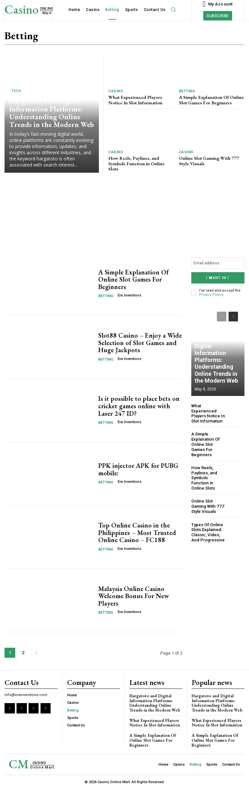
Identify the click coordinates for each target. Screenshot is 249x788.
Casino (115, 91)
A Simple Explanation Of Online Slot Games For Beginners (210, 99)
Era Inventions (129, 295)
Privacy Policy (211, 295)
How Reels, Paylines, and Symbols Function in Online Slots (141, 159)
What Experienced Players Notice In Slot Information (134, 99)
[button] (173, 9)
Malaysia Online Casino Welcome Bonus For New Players (133, 596)
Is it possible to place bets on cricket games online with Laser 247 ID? (138, 406)
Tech (16, 92)
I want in (217, 277)
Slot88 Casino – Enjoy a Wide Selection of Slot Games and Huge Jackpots (139, 342)
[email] (217, 263)
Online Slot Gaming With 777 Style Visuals (207, 159)
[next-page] (36, 653)
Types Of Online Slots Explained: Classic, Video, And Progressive (207, 526)
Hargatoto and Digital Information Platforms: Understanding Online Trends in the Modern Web (50, 113)
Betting (187, 91)
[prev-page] (221, 316)
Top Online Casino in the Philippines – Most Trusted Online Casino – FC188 (136, 532)
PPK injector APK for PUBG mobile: (138, 469)
